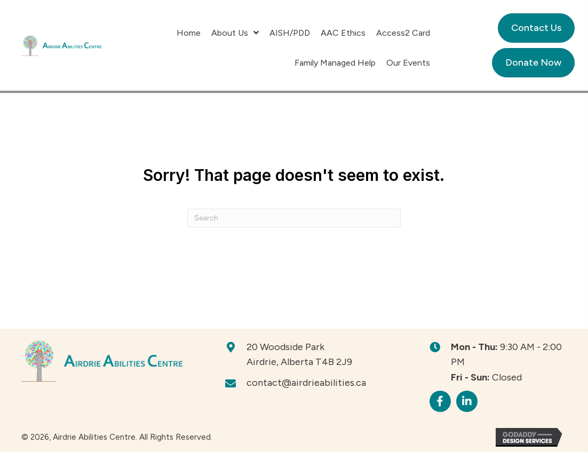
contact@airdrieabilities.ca (306, 382)
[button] (440, 401)
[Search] (294, 218)
